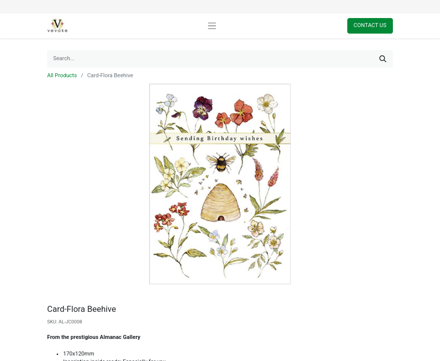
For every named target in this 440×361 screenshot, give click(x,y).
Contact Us (370, 25)
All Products (62, 75)
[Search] (383, 59)
